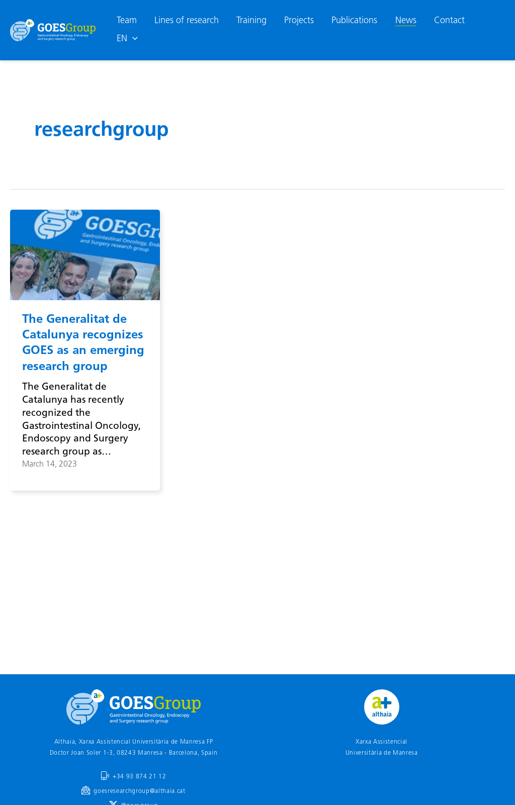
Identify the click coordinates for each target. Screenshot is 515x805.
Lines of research (186, 21)
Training (251, 21)
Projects (299, 21)
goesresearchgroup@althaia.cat (139, 791)
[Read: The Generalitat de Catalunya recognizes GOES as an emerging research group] (85, 255)
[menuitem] (127, 39)
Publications (354, 21)
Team (127, 21)
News (405, 21)
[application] (132, 39)
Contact (449, 21)
